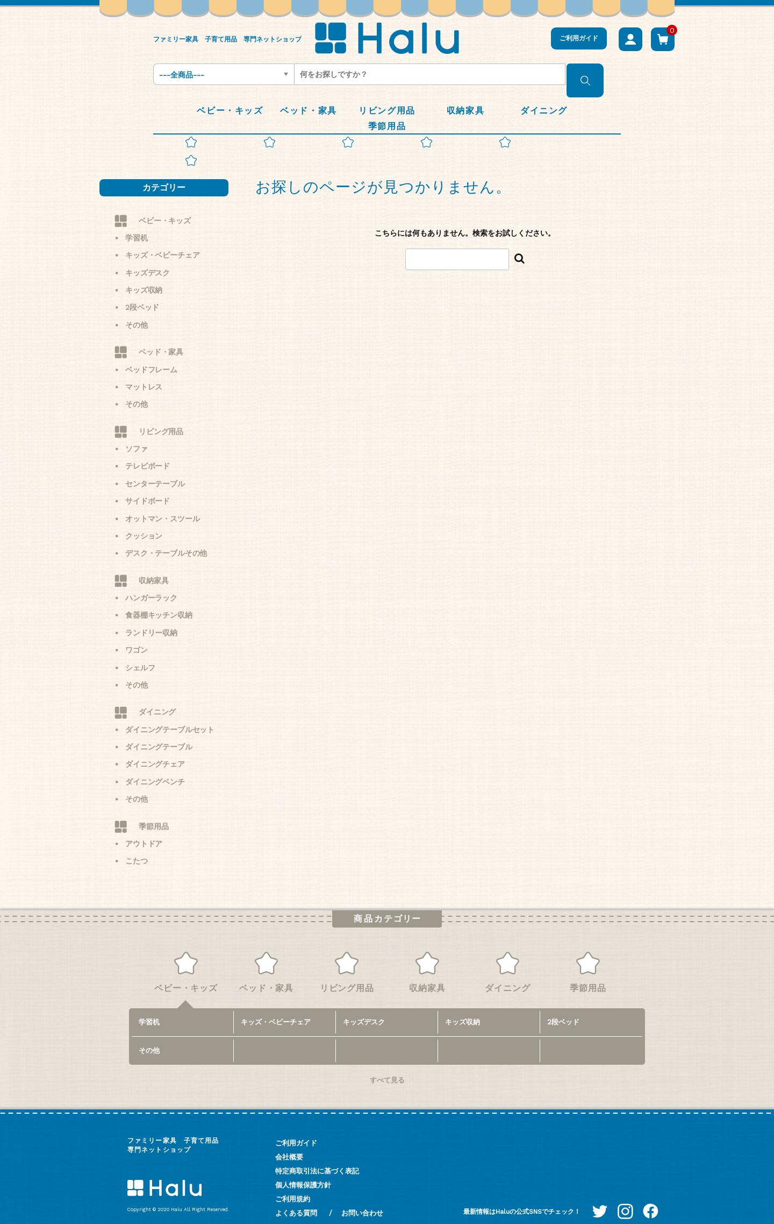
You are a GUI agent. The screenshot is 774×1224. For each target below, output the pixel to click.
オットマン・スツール (162, 503)
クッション (143, 520)
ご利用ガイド (579, 38)
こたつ (136, 845)
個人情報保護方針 (303, 1169)
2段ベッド (142, 292)
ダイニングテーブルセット (169, 714)
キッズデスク (147, 257)
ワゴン (136, 634)
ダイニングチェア (155, 749)
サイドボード (147, 485)
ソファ (136, 433)
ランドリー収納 (151, 617)
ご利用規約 (292, 1183)
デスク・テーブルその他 (166, 538)
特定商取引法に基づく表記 (317, 1155)
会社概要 (289, 1141)
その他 (136, 309)
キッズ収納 (143, 274)
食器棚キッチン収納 (158, 600)
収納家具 (153, 565)
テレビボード (147, 451)
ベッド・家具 (161, 336)
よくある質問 (296, 1197)
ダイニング (157, 696)
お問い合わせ (362, 1197)
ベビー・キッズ (165, 205)
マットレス (143, 371)
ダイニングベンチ (155, 766)
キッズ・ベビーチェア (162, 240)
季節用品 (153, 810)
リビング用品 (161, 416)
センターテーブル (155, 468)
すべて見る (387, 1064)
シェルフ (140, 652)
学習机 (136, 222)
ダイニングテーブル (158, 731)
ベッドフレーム (151, 354)
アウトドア (143, 828)
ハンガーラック (151, 582)
